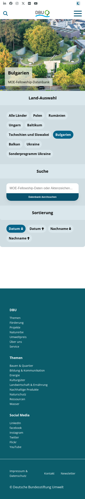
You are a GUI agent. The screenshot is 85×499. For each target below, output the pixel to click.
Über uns (16, 342)
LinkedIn (15, 423)
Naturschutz (18, 394)
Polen (37, 115)
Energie (15, 375)
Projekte (15, 327)
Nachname (60, 228)
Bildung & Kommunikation (27, 370)
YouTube (15, 447)
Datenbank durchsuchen (42, 197)
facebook (16, 428)
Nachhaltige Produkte (24, 389)
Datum (16, 228)
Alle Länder (18, 115)
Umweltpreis (18, 337)
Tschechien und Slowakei (29, 134)
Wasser (14, 404)
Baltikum (34, 125)
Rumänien (57, 115)
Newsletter (68, 473)
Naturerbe (17, 332)
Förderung (17, 322)
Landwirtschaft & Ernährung (29, 385)
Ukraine (33, 144)
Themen (15, 318)
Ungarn (15, 125)
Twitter (14, 437)
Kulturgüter (17, 380)
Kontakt (49, 473)
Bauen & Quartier (21, 366)
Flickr (13, 442)
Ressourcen (17, 399)
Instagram (16, 432)
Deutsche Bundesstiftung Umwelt (38, 487)
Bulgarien (63, 134)
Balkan (14, 144)
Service (14, 346)
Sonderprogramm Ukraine (30, 154)
